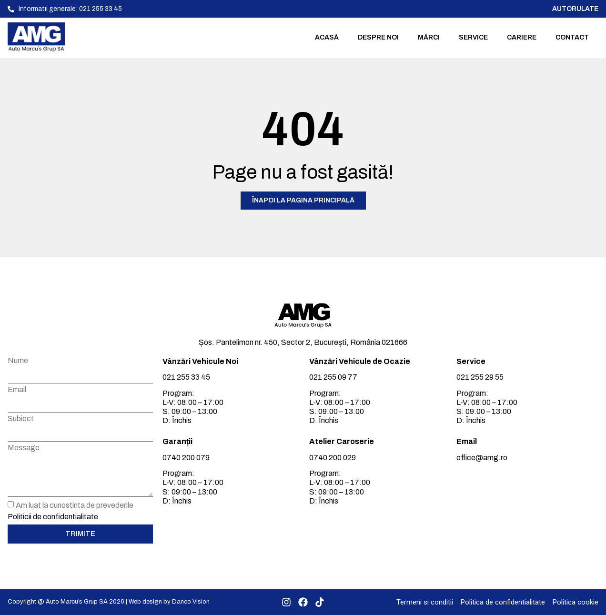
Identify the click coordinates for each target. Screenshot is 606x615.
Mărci (429, 37)
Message (24, 448)
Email (17, 389)
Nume (18, 360)
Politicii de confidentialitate (53, 516)
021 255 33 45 (186, 377)
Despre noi (378, 37)
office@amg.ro (481, 458)
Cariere (521, 37)
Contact (572, 37)
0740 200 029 (332, 458)
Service (473, 37)
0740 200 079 (186, 458)
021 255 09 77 (333, 377)
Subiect (21, 419)
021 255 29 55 (480, 377)
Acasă (327, 37)
